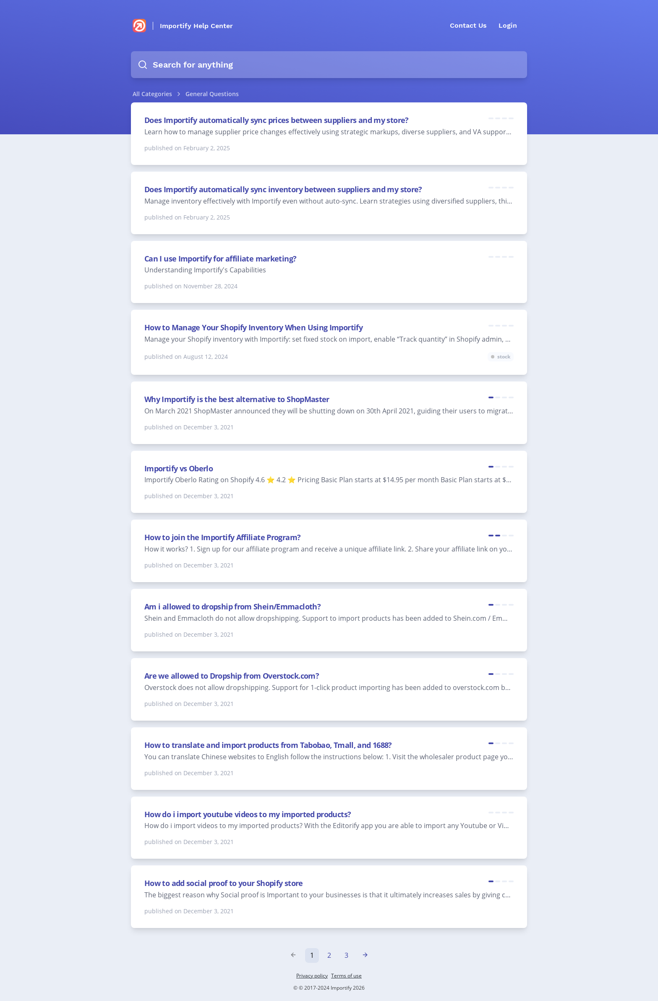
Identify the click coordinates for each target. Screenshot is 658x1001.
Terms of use (346, 975)
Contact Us (468, 25)
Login (508, 25)
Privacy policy (312, 975)
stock (503, 356)
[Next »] (365, 955)
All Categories (152, 94)
